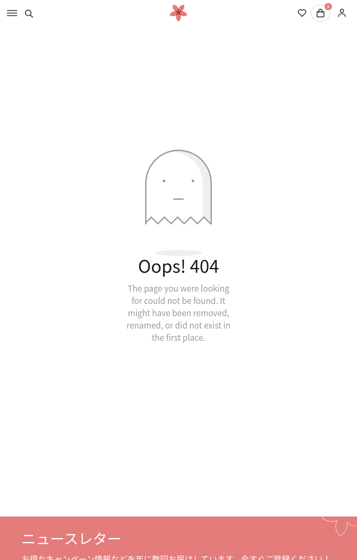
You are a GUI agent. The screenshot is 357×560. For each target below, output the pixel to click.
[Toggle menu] (12, 13)
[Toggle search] (29, 13)
